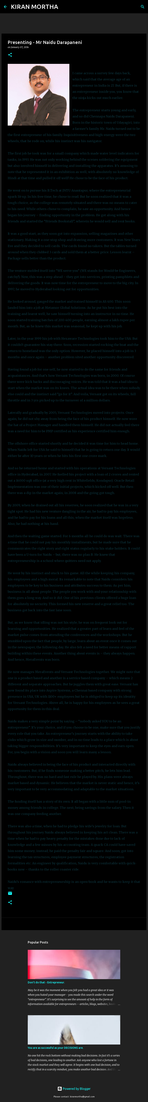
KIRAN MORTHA (34, 6)
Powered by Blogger (74, 1088)
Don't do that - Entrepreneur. (46, 982)
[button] (10, 55)
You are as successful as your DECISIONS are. (55, 1047)
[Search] (63, 6)
